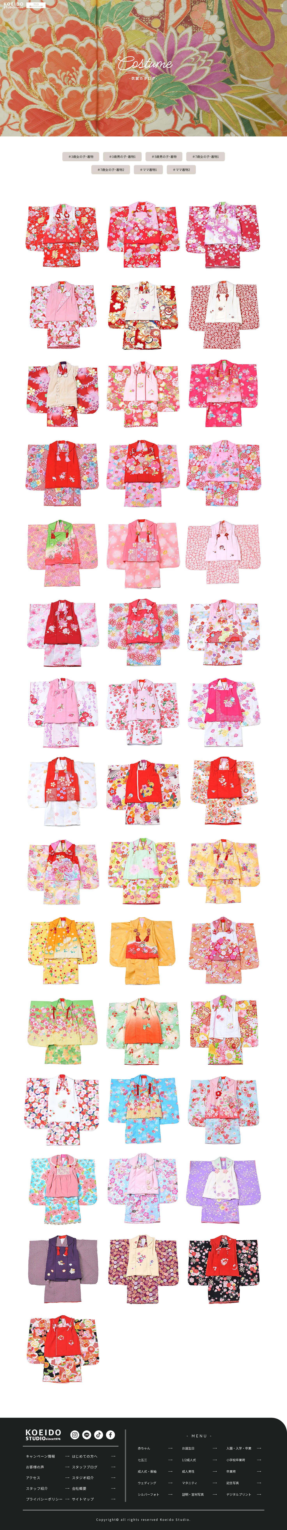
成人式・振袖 (147, 1471)
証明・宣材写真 (193, 1494)
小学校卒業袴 (235, 1459)
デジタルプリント (238, 1494)
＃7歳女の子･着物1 (205, 156)
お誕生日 (188, 1448)
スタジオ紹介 (83, 1477)
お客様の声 (35, 1466)
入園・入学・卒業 (238, 1448)
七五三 (142, 1459)
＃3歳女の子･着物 (80, 156)
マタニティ (189, 1482)
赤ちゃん (144, 1448)
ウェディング (147, 1482)
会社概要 (79, 1488)
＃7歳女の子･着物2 (110, 169)
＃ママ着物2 (181, 169)
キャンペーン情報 (40, 1456)
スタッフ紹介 (37, 1488)
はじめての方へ (85, 1456)
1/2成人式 (189, 1459)
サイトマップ (83, 1499)
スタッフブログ (85, 1466)
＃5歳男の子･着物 (164, 156)
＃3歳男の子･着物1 (122, 156)
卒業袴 (231, 1471)
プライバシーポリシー (44, 1499)
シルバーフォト (148, 1494)
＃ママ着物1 (148, 169)
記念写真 (232, 1482)
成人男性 (188, 1471)
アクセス (33, 1477)
